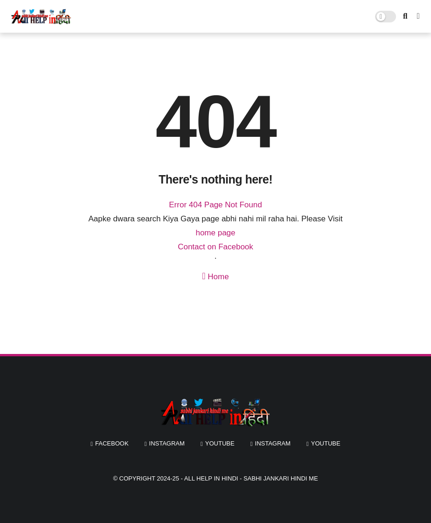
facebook (112, 443)
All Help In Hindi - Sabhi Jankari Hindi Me (251, 478)
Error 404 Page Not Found (215, 204)
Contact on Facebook (215, 246)
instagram (167, 443)
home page (215, 232)
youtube (220, 443)
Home (215, 276)
